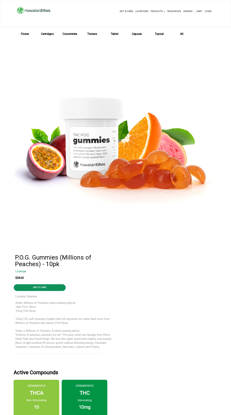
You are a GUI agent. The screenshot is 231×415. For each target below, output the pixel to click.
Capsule (137, 34)
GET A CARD (126, 11)
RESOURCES (174, 11)
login (208, 11)
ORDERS (187, 11)
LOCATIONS (142, 11)
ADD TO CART (40, 287)
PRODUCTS (158, 11)
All (181, 34)
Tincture (92, 34)
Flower (25, 34)
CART (198, 11)
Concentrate (70, 34)
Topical (159, 34)
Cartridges (47, 34)
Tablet (114, 34)
